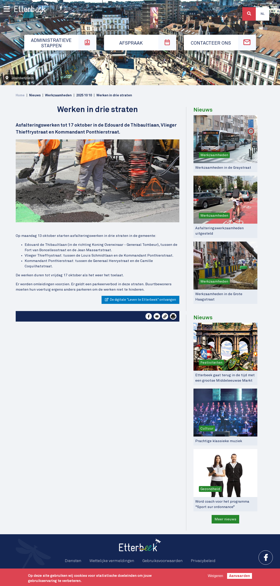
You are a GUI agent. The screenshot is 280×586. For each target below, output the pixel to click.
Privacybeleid (203, 561)
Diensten (73, 561)
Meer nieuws (225, 519)
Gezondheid (210, 489)
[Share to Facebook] (148, 316)
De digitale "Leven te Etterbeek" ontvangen (140, 299)
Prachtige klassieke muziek (218, 441)
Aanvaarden (239, 576)
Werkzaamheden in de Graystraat (223, 167)
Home (20, 95)
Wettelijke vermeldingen (111, 561)
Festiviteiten (211, 362)
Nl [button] (262, 13)
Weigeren (215, 576)
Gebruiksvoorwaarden (162, 561)
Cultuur (206, 428)
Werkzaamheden (214, 155)
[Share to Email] (157, 316)
